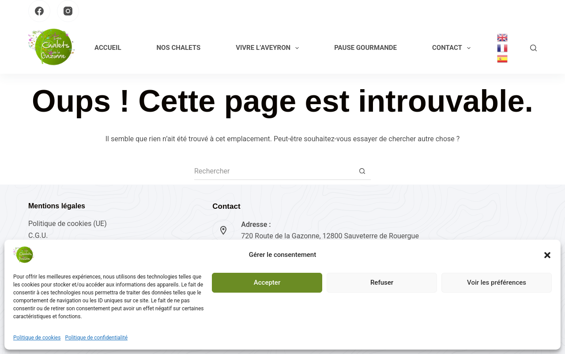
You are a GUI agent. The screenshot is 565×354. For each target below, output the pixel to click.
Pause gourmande (365, 48)
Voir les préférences (496, 282)
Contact (453, 48)
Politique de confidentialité (96, 338)
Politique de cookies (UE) (67, 223)
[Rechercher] (533, 48)
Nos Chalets (179, 48)
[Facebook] (39, 11)
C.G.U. (38, 235)
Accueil (107, 48)
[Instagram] (68, 11)
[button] (547, 255)
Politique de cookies (36, 338)
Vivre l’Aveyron (269, 48)
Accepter (267, 282)
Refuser (381, 282)
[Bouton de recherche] (362, 171)
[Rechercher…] (273, 171)
